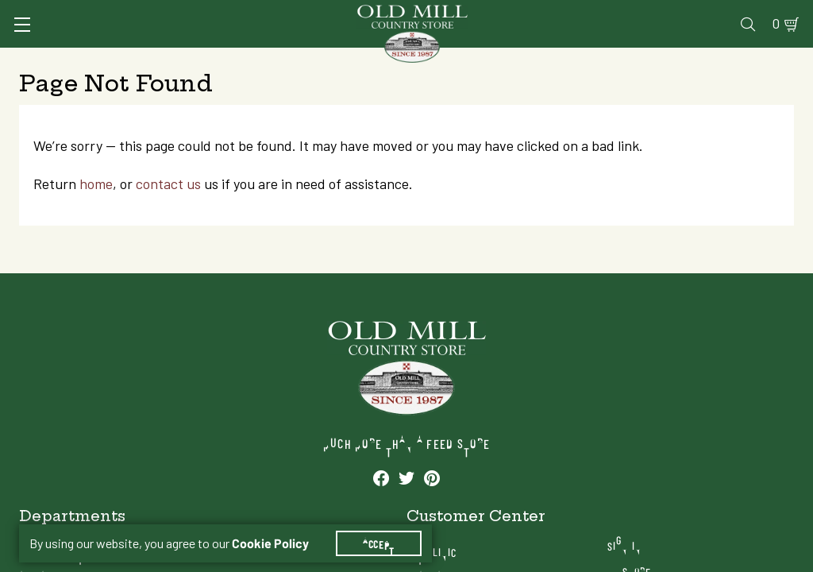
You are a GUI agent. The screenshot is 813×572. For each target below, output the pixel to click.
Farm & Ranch (709, 59)
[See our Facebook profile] (77, 558)
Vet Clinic (458, 13)
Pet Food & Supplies (470, 59)
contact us (182, 249)
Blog (732, 13)
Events (680, 13)
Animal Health (187, 59)
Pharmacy (534, 13)
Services (385, 13)
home (110, 249)
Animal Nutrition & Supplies (320, 59)
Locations (696, 482)
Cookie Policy (279, 524)
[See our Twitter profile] (102, 558)
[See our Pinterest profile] (128, 558)
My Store (693, 456)
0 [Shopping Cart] (767, 13)
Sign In (171, 13)
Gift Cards (610, 13)
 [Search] (775, 60)
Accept (388, 524)
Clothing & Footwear (599, 59)
